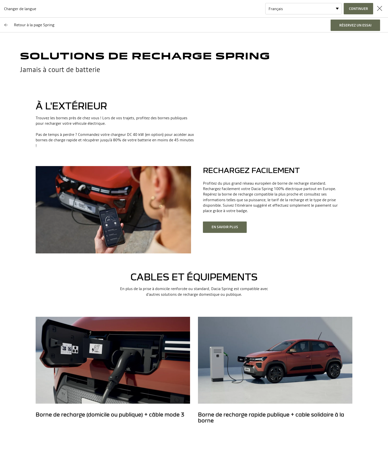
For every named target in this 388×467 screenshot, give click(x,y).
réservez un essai (355, 25)
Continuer (358, 8)
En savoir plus (225, 226)
